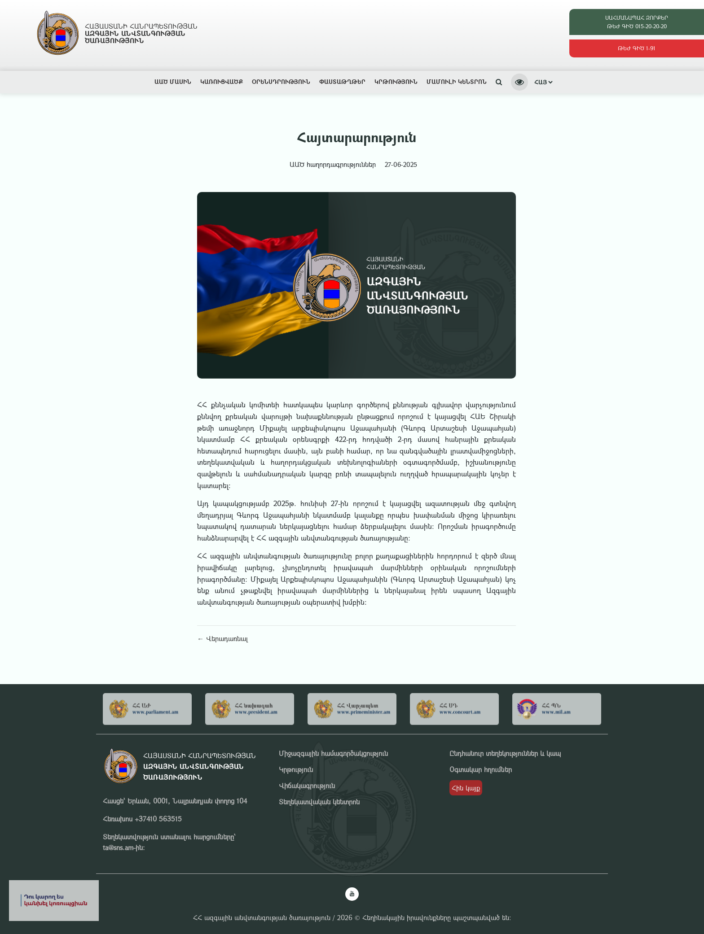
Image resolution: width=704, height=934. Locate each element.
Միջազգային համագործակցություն (333, 753)
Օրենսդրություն (281, 81)
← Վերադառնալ (222, 638)
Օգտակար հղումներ (480, 769)
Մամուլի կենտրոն (457, 81)
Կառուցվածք (221, 81)
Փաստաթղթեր (342, 81)
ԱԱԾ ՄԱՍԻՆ (172, 81)
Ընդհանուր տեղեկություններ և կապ (505, 753)
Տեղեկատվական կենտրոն (319, 801)
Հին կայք (466, 787)
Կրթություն (396, 81)
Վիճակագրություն (307, 785)
